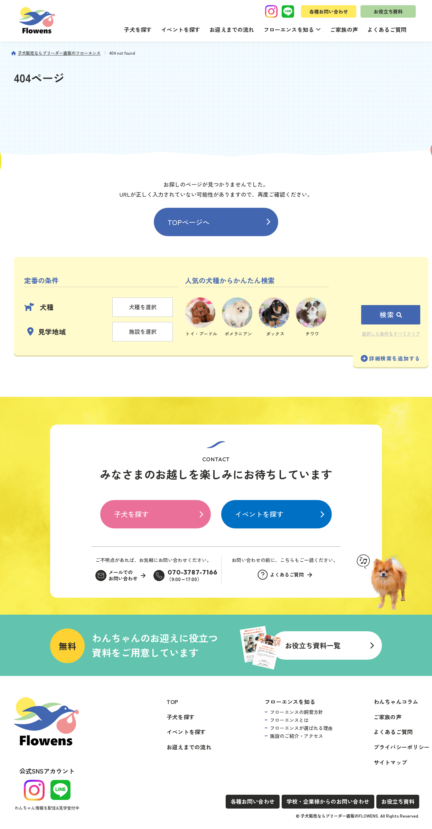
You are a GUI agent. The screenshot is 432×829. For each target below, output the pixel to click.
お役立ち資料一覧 (312, 645)
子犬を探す (138, 29)
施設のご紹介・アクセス (296, 735)
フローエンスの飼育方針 (296, 711)
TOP (172, 701)
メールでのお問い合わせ (123, 575)
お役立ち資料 (388, 11)
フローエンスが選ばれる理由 (301, 727)
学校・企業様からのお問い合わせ (328, 801)
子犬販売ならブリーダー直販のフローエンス (59, 53)
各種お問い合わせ (328, 11)
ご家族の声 (344, 29)
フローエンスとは (289, 719)
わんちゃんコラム (396, 701)
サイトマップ (390, 762)
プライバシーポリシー (402, 747)
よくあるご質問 (386, 29)
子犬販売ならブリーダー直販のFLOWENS (339, 816)
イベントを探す (180, 29)
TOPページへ (188, 222)
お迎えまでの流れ (231, 29)
